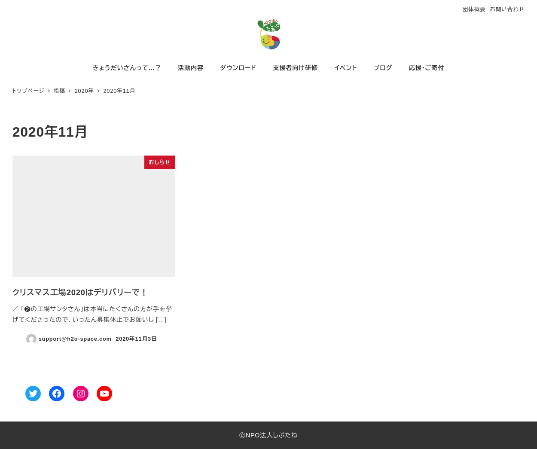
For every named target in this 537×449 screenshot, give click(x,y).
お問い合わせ (507, 9)
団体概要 (473, 9)
